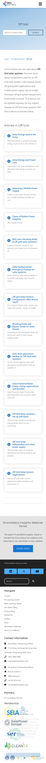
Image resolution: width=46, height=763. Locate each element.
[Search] (33, 581)
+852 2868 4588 (14, 657)
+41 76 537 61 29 (14, 680)
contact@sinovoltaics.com (18, 661)
